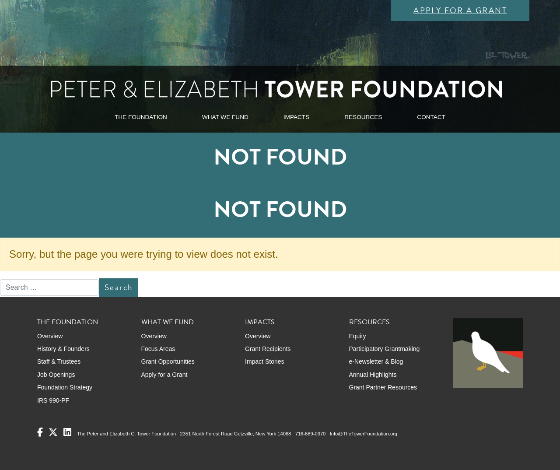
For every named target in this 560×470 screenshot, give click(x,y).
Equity (357, 336)
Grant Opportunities (168, 361)
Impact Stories (264, 361)
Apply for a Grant (460, 10)
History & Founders (63, 348)
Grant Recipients (267, 348)
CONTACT (431, 117)
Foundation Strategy (64, 387)
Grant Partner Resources (383, 387)
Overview (50, 336)
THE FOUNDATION (141, 117)
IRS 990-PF (53, 400)
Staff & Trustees (58, 361)
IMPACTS (296, 117)
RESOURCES (363, 117)
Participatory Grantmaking (384, 348)
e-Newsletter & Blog (376, 361)
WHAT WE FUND (225, 117)
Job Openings (56, 374)
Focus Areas (158, 348)
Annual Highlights (373, 374)
